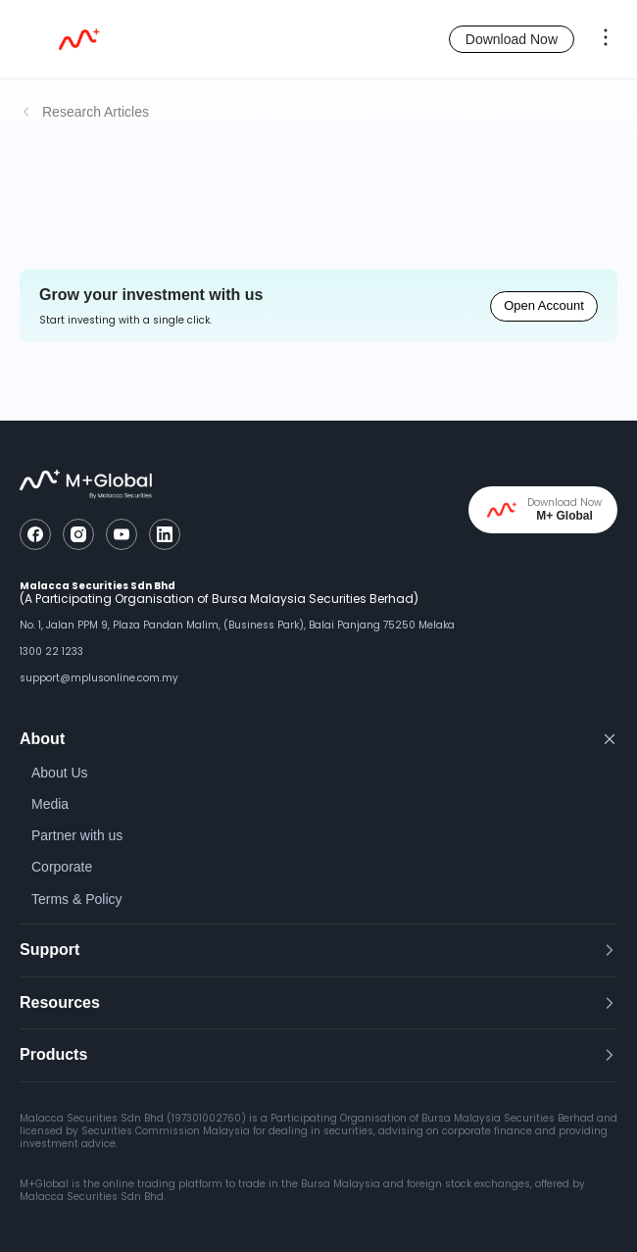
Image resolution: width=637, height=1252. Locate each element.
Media (50, 804)
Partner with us (76, 835)
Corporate (61, 867)
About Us (59, 772)
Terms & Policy (76, 899)
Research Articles (95, 112)
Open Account (544, 305)
